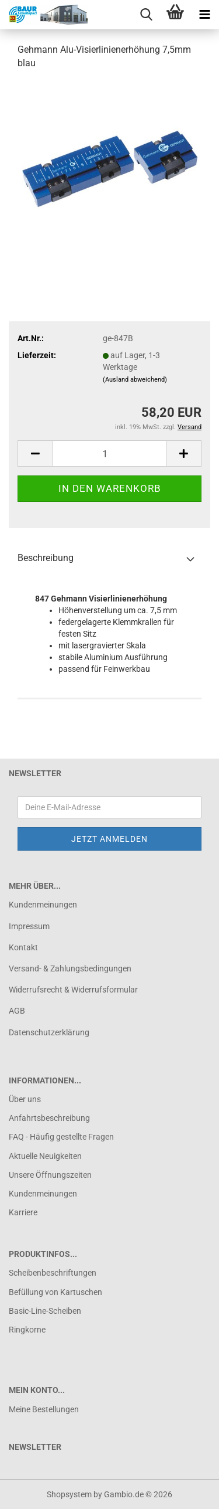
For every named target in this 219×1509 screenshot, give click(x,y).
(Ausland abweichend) (135, 379)
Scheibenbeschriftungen (52, 1272)
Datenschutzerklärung (49, 1032)
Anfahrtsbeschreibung (49, 1118)
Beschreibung (46, 557)
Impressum (29, 926)
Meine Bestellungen (44, 1409)
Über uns (25, 1099)
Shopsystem (69, 1494)
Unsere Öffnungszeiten (50, 1175)
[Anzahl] (109, 453)
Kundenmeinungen (43, 904)
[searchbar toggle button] (146, 14)
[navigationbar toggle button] (204, 14)
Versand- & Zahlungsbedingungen (70, 968)
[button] (35, 453)
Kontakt (23, 947)
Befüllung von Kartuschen (55, 1292)
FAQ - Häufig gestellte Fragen (61, 1136)
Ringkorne (27, 1329)
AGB (17, 1010)
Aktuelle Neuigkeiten (45, 1156)
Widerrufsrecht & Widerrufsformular (73, 989)
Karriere (23, 1212)
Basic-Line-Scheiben (45, 1311)
